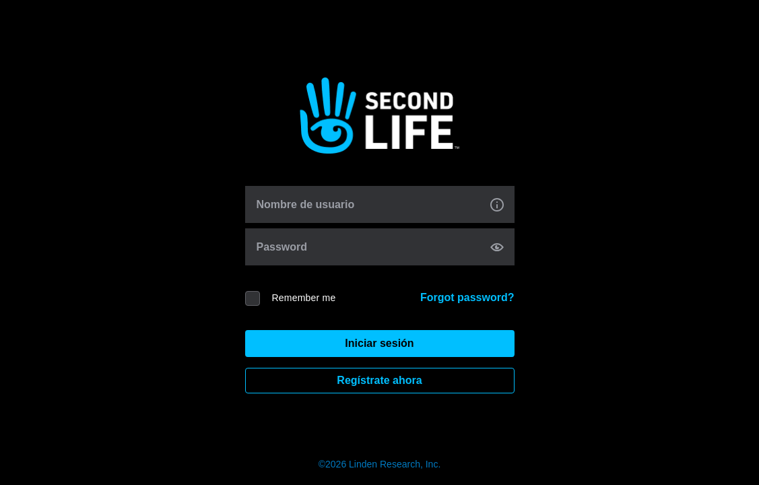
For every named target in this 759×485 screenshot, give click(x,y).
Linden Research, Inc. (394, 464)
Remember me (304, 297)
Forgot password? (467, 297)
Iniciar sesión (379, 343)
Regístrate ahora (379, 380)
